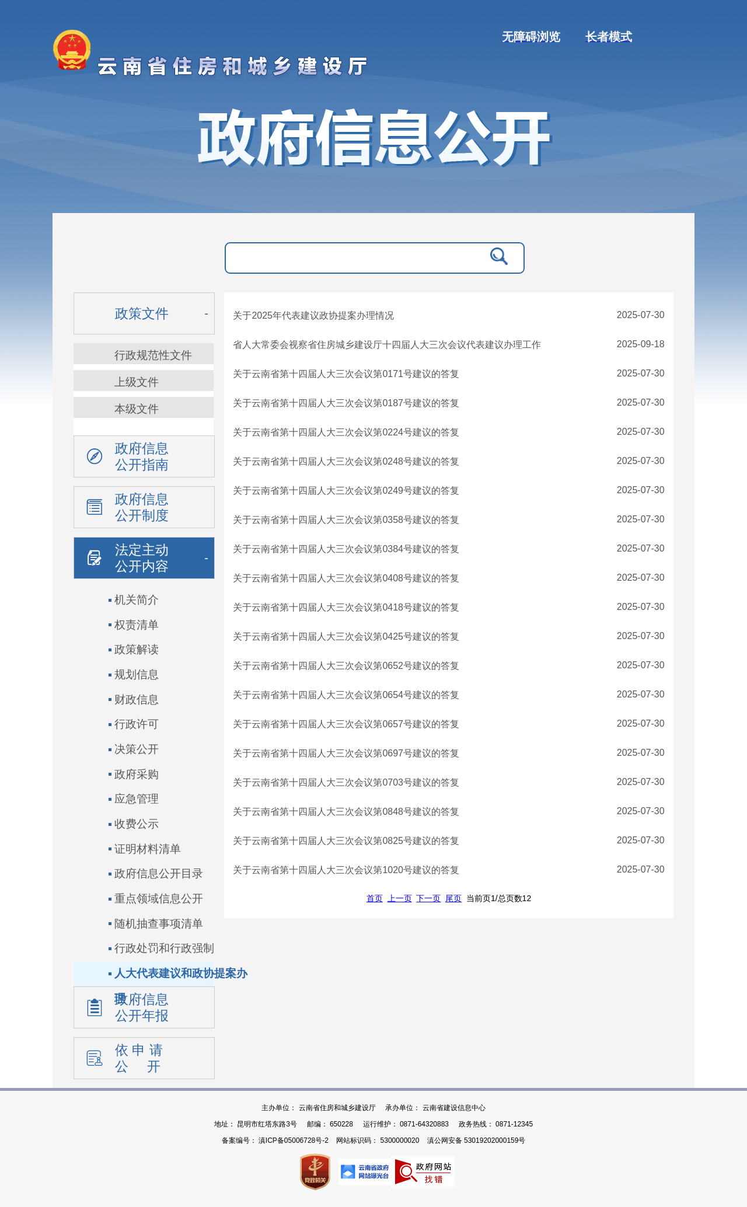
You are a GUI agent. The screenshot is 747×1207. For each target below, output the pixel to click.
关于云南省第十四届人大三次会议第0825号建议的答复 (346, 841)
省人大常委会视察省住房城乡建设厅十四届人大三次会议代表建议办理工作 (387, 345)
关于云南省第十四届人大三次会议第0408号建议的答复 (346, 578)
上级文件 (136, 382)
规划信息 (136, 674)
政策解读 (136, 649)
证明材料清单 (147, 849)
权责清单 (136, 625)
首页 (374, 898)
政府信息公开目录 (158, 873)
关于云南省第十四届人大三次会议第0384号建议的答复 (346, 549)
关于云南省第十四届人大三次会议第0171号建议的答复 (346, 374)
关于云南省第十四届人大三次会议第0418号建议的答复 (346, 607)
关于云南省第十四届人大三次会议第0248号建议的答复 (346, 461)
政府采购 (136, 774)
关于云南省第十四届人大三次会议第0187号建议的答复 (346, 403)
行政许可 (136, 724)
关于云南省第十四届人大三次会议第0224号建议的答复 (346, 432)
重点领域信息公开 (158, 898)
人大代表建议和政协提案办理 (180, 976)
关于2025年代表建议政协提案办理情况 (313, 315)
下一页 (428, 898)
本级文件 (136, 409)
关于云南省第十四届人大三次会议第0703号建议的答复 (346, 782)
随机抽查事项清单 (158, 924)
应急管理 (136, 799)
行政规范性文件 (153, 355)
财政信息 (136, 699)
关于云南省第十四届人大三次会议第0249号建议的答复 (346, 491)
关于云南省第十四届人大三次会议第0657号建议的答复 (346, 724)
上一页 (400, 898)
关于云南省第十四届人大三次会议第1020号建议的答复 (346, 870)
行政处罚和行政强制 (164, 948)
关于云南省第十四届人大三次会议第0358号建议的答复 (346, 520)
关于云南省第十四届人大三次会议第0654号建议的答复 (346, 695)
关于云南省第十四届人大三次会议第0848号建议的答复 (346, 812)
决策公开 (136, 749)
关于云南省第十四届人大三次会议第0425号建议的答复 (346, 636)
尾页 (453, 898)
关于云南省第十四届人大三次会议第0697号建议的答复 (346, 753)
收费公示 (136, 824)
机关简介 (136, 600)
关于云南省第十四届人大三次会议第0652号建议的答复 (346, 666)
